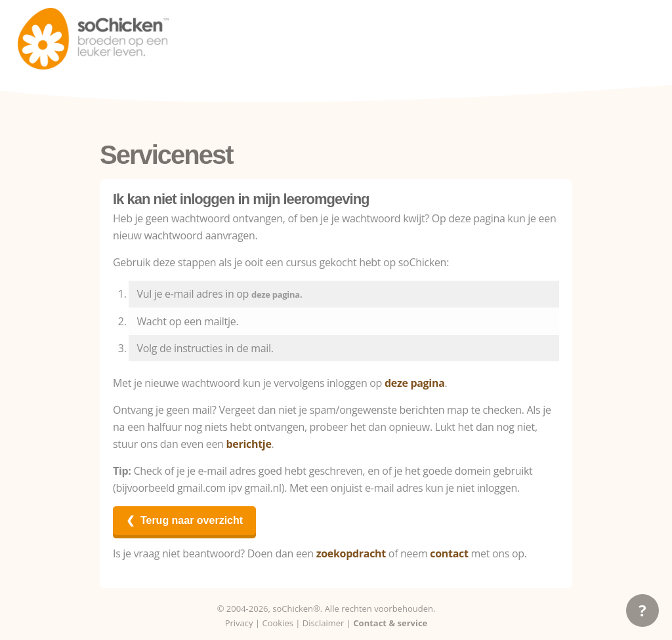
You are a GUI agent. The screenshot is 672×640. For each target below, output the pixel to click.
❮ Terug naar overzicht (184, 520)
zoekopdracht (351, 553)
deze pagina (275, 294)
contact (449, 553)
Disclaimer (324, 623)
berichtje (248, 444)
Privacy (239, 623)
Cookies (277, 623)
